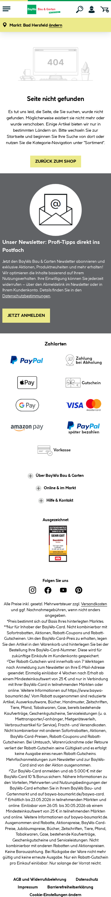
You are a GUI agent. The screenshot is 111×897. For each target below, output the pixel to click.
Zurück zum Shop (55, 161)
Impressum (28, 886)
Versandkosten (94, 604)
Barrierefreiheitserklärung (70, 886)
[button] (35, 25)
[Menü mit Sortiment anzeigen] (6, 9)
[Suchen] (79, 9)
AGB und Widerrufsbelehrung (39, 878)
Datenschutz (87, 878)
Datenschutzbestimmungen (26, 296)
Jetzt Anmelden (26, 316)
